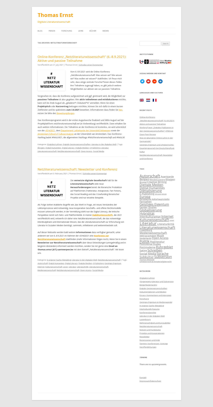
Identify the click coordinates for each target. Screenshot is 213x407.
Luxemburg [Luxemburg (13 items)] (146, 230)
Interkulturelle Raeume (150, 309)
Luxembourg (145, 319)
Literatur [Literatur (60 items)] (148, 223)
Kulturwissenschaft (53, 267)
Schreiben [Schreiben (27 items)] (155, 250)
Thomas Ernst (55, 15)
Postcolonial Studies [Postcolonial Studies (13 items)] (150, 244)
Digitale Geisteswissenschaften (76, 144)
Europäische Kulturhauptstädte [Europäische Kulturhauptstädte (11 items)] (154, 199)
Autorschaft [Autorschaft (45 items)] (150, 176)
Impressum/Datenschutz (150, 381)
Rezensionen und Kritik (150, 340)
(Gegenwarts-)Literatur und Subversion (157, 281)
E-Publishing (95, 147)
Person (52, 31)
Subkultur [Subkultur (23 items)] (147, 257)
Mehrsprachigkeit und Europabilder (155, 323)
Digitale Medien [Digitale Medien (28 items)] (151, 184)
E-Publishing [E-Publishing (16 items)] (147, 193)
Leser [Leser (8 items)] (171, 220)
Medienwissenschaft (47, 270)
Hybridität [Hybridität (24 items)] (147, 213)
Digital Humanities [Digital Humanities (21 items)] (152, 188)
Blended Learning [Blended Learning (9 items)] (157, 179)
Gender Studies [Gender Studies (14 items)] (148, 207)
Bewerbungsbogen (65, 113)
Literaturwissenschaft (47, 151)
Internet (41, 267)
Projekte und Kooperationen (152, 333)
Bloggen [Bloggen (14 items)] (170, 179)
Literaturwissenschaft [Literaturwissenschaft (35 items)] (157, 227)
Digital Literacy (68, 147)
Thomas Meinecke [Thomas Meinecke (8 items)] (147, 259)
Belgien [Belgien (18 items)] (144, 179)
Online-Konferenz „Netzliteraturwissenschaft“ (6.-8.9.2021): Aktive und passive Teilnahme (82, 58)
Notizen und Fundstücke (150, 330)
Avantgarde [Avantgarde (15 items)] (167, 176)
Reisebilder (145, 336)
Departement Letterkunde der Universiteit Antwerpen (85, 130)
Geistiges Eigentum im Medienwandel (156, 302)
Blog (40, 31)
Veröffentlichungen (148, 347)
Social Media (98, 151)
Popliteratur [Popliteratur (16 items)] (157, 241)
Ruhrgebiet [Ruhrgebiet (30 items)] (164, 247)
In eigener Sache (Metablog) (59, 260)
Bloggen (41, 147)
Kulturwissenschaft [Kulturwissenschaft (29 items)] (154, 220)
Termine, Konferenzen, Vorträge (154, 343)
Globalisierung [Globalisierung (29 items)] (151, 210)
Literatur (105, 147)
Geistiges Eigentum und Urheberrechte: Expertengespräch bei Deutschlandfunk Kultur (157, 148)
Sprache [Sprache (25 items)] (162, 253)
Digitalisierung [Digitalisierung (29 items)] (151, 190)
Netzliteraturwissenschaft (68, 151)
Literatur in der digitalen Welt (103, 144)
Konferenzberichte (148, 312)
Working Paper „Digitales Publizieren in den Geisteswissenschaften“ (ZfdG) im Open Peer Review (157, 131)
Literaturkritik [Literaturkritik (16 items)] (165, 224)
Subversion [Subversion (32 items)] (163, 256)
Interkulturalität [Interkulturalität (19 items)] (150, 217)
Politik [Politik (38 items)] (145, 241)
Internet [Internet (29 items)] (167, 216)
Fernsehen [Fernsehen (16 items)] (146, 201)
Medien (106, 31)
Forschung (66, 31)
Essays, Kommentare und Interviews (155, 295)
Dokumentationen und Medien (153, 292)
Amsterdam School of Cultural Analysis (56, 134)
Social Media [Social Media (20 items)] (148, 254)
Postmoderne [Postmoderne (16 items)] (147, 247)
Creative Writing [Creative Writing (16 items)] (157, 182)
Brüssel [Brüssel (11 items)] (143, 182)
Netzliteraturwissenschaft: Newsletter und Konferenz (77, 169)
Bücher (92, 31)
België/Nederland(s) (148, 285)
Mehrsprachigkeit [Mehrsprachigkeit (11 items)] (148, 235)
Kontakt (143, 377)
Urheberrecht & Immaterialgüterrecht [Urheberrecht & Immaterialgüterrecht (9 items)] (155, 261)
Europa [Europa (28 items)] (145, 196)
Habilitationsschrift (102, 215)
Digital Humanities (53, 147)
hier (120, 109)
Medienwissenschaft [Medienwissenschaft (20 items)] (153, 233)
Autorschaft (43, 263)
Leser (65, 267)
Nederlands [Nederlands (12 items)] (145, 238)
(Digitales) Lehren (54, 144)
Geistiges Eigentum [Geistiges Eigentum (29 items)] (154, 204)
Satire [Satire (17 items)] (143, 250)
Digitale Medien (82, 147)
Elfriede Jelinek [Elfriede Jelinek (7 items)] (161, 194)
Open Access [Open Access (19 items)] (160, 238)
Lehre (80, 31)
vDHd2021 (50, 130)
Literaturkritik (82, 267)
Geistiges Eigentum (112, 263)
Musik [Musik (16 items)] (160, 235)
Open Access (86, 151)
